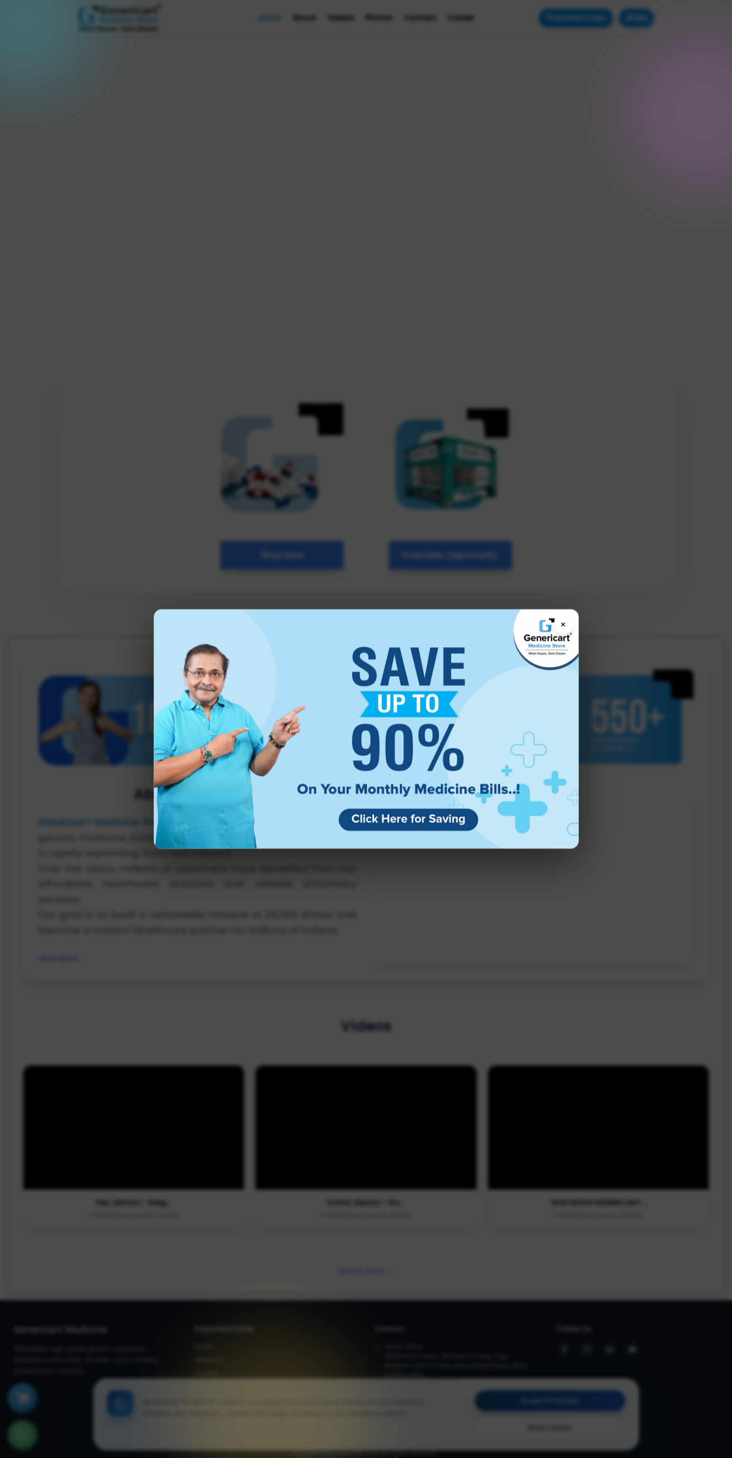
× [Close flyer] (563, 624)
